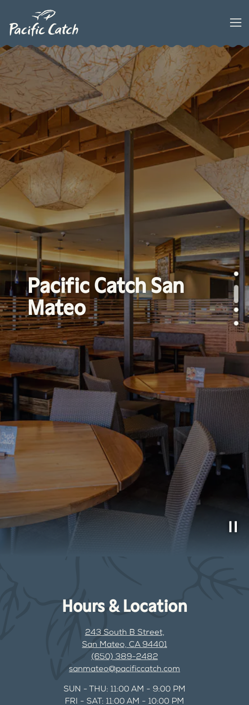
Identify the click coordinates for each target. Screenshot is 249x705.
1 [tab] (233, 276)
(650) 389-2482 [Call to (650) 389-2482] (124, 657)
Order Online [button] (63, 689)
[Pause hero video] (233, 526)
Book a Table (185, 689)
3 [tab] (233, 312)
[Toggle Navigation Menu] (235, 22)
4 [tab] (233, 325)
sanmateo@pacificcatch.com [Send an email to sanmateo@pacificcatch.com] (124, 669)
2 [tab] (233, 289)
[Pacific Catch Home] (44, 22)
